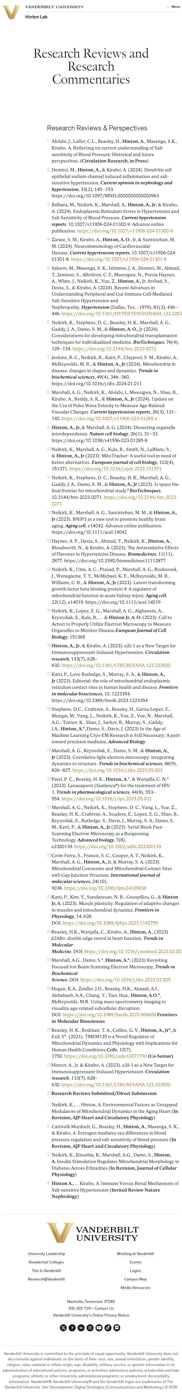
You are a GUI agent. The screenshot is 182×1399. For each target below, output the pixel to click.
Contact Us (104, 1309)
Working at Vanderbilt (135, 1254)
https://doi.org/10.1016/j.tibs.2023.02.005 (125, 980)
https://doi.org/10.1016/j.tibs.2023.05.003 (117, 770)
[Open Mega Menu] (173, 7)
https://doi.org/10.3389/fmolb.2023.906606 (109, 1015)
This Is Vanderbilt (46, 1271)
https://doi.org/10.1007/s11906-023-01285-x (109, 418)
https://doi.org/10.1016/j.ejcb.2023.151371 (115, 469)
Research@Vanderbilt (46, 1280)
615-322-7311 (80, 1309)
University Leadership (46, 1254)
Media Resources (135, 1288)
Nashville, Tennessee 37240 (91, 1302)
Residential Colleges (46, 1263)
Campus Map (135, 1280)
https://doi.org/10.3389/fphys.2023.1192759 (110, 923)
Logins (135, 1271)
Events (135, 1263)
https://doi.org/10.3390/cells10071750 (105, 1056)
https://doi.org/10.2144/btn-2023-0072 (114, 349)
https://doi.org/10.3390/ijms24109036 (105, 888)
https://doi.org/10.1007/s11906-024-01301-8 (118, 259)
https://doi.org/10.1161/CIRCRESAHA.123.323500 (116, 666)
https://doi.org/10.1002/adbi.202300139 (117, 847)
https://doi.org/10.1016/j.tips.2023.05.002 (107, 799)
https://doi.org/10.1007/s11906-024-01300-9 (125, 231)
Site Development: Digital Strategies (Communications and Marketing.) (103, 1388)
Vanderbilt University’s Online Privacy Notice (91, 1316)
